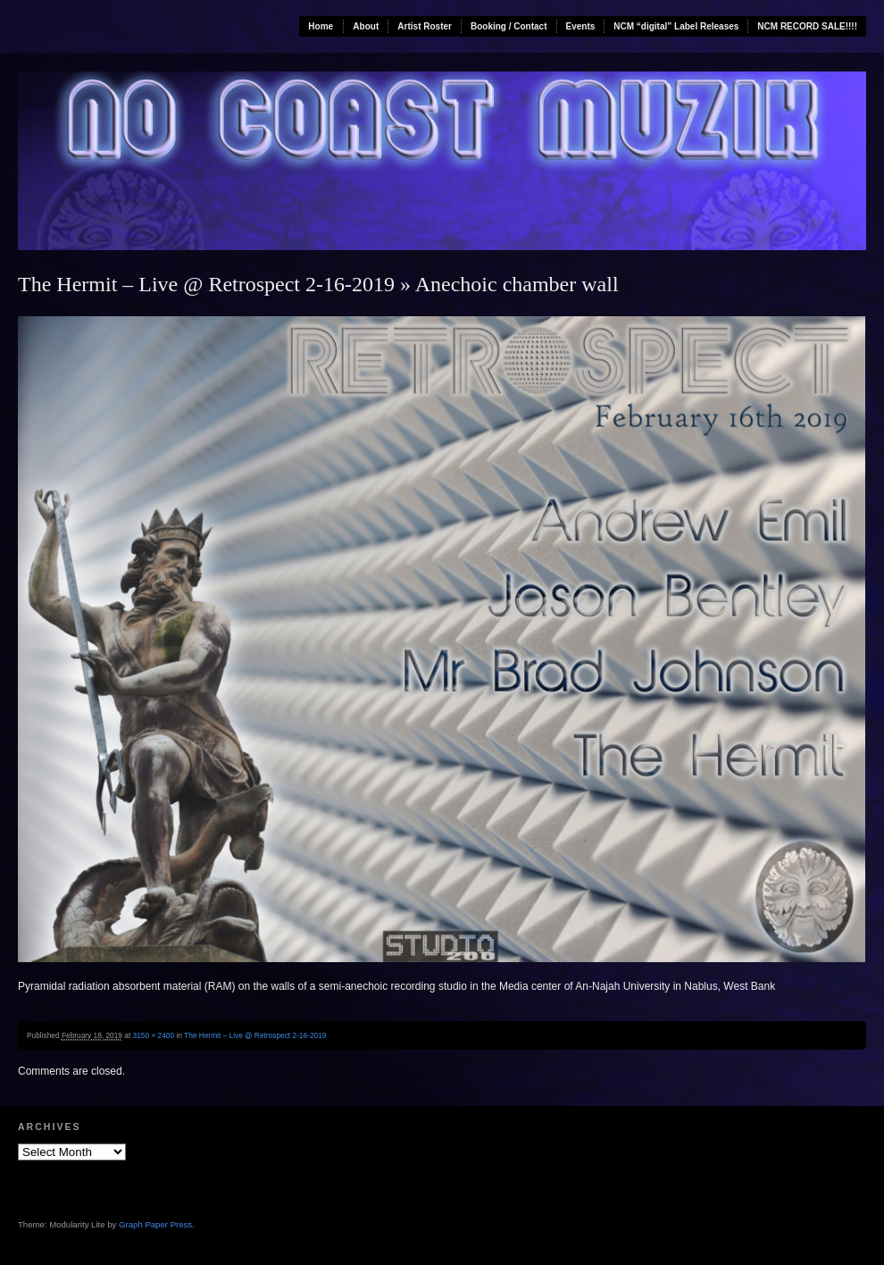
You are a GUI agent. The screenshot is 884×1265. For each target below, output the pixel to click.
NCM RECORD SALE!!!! (807, 26)
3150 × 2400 (154, 1035)
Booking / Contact (509, 26)
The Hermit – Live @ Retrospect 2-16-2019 (206, 284)
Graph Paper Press (155, 1224)
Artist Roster (424, 26)
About (366, 26)
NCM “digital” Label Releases (675, 26)
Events (581, 26)
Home (320, 26)
